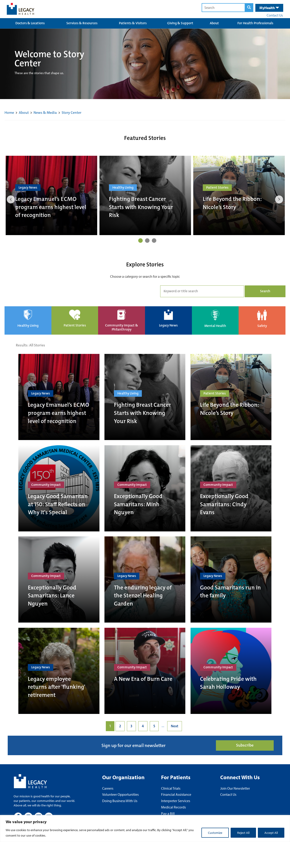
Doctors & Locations (30, 23)
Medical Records (173, 807)
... (163, 725)
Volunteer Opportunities (120, 794)
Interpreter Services (175, 800)
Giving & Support (180, 23)
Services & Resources (81, 23)
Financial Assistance (176, 794)
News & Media (45, 112)
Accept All (271, 833)
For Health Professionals (255, 23)
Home (9, 112)
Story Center (71, 112)
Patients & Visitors (133, 23)
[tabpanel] (51, 195)
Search (265, 291)
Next (279, 199)
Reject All (243, 833)
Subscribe (245, 745)
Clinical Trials (170, 788)
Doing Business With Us (119, 800)
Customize (215, 833)
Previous (11, 199)
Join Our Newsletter (235, 788)
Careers (107, 788)
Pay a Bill (168, 813)
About (214, 23)
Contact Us (275, 15)
